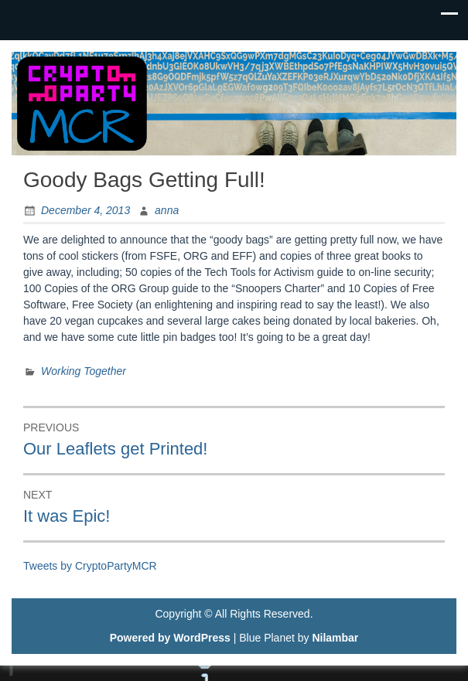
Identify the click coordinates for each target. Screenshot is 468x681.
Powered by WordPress (170, 638)
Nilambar (335, 638)
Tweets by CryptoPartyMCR (90, 566)
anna (167, 210)
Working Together (83, 371)
